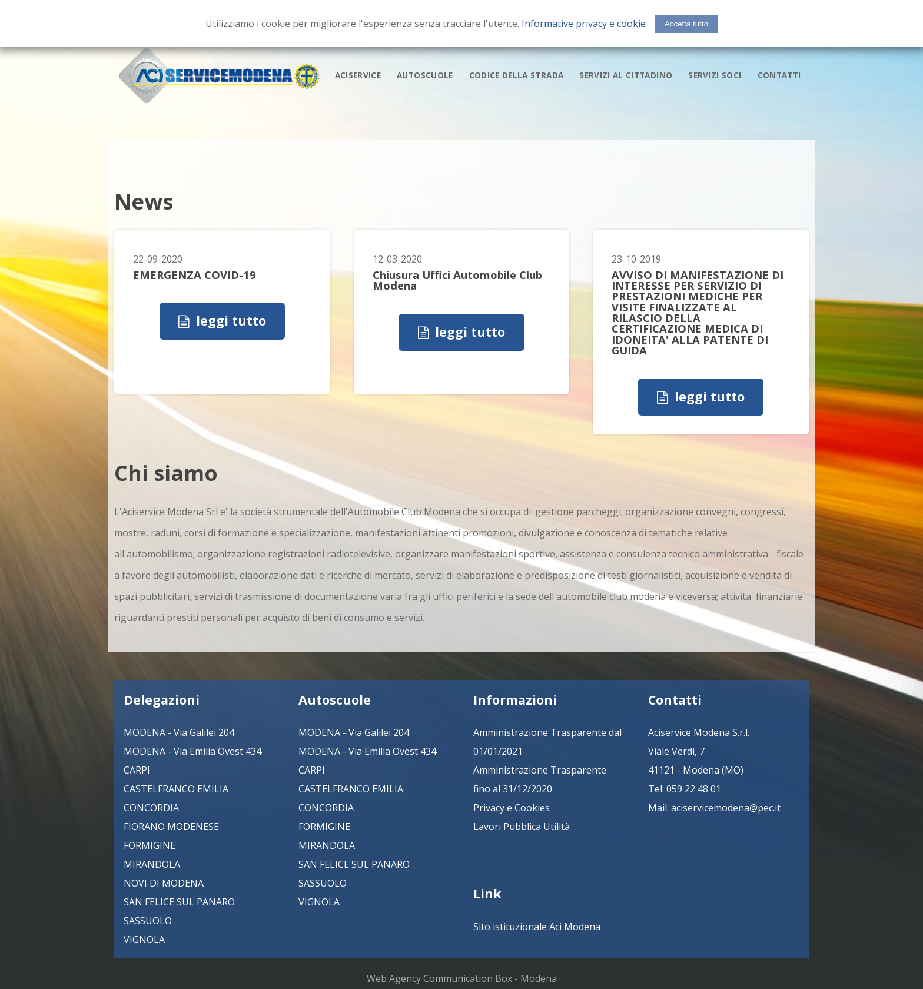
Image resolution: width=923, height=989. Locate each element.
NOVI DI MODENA (164, 883)
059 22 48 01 (693, 788)
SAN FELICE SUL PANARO (179, 901)
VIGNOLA (144, 939)
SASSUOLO (148, 920)
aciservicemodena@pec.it (726, 807)
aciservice (358, 74)
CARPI (137, 770)
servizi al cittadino (625, 74)
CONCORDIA (151, 807)
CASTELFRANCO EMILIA (176, 788)
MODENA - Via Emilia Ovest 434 (192, 751)
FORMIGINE (149, 845)
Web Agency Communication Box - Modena (462, 978)
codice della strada (516, 74)
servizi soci (714, 74)
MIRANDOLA (152, 864)
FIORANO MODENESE (171, 826)
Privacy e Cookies (511, 807)
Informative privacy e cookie (584, 23)
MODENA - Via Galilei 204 (179, 732)
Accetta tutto (686, 23)
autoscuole (425, 74)
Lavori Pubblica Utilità (521, 826)
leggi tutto (231, 320)
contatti (779, 74)
